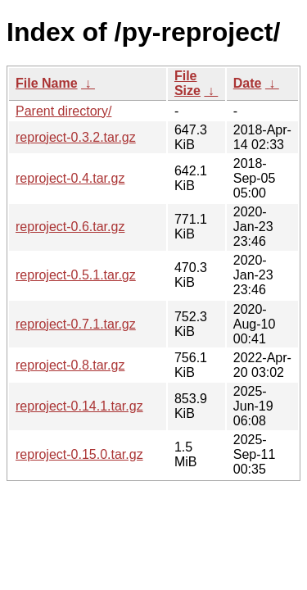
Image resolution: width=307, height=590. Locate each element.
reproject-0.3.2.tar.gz (76, 137)
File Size (187, 83)
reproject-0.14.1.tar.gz (79, 406)
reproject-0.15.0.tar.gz (79, 454)
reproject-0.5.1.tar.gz (76, 275)
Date (247, 83)
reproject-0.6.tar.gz (70, 227)
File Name (47, 83)
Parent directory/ (63, 111)
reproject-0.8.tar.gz (70, 365)
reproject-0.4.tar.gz (70, 178)
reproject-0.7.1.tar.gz (76, 324)
